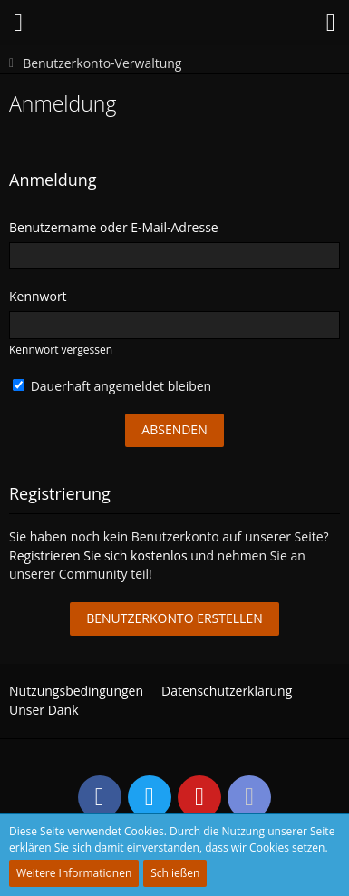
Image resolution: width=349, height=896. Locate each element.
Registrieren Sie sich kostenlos (98, 555)
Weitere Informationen (73, 873)
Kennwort (38, 296)
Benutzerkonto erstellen (174, 618)
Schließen (174, 873)
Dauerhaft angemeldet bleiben (112, 385)
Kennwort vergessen (60, 349)
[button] (18, 22)
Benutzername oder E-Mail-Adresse (113, 227)
